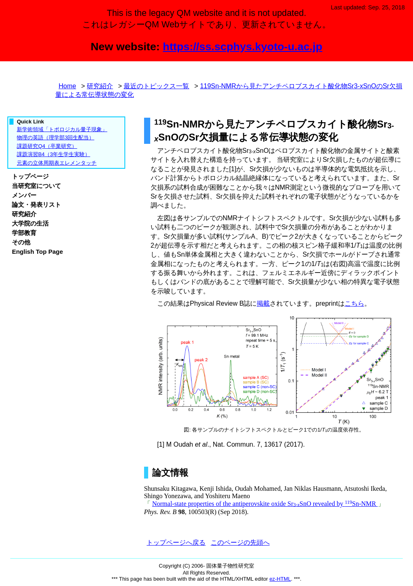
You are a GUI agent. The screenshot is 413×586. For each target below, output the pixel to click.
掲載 (263, 303)
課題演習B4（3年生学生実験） (53, 154)
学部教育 (24, 232)
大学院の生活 (30, 223)
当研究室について (36, 185)
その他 (21, 242)
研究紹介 (100, 86)
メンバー (24, 195)
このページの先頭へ (240, 542)
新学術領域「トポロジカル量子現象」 (62, 129)
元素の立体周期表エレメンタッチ (57, 163)
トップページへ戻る (176, 542)
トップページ (30, 176)
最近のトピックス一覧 (156, 86)
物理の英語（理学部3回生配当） (55, 137)
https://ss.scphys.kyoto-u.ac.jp (243, 46)
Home (67, 86)
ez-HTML (280, 579)
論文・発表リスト (36, 204)
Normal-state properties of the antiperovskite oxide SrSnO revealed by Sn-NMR (265, 503)
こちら (354, 303)
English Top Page (37, 251)
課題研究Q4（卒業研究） (47, 146)
